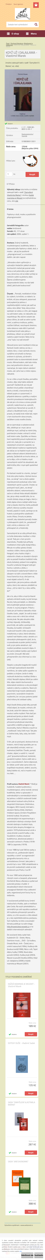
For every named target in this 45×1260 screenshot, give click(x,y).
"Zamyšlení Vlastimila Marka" (20, 194)
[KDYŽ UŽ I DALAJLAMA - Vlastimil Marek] (22, 70)
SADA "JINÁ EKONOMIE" (18, 1161)
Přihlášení (9, 4)
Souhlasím (38, 1255)
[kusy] (9, 174)
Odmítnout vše (27, 1255)
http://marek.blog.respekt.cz (18, 926)
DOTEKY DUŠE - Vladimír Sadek (21, 1043)
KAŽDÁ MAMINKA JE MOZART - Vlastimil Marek (21, 985)
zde (16, 200)
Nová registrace (18, 4)
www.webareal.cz (26, 1225)
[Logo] (22, 14)
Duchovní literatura (17, 43)
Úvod (7, 43)
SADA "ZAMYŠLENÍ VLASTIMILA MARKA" (21, 1103)
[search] (36, 24)
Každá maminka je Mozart (20, 196)
